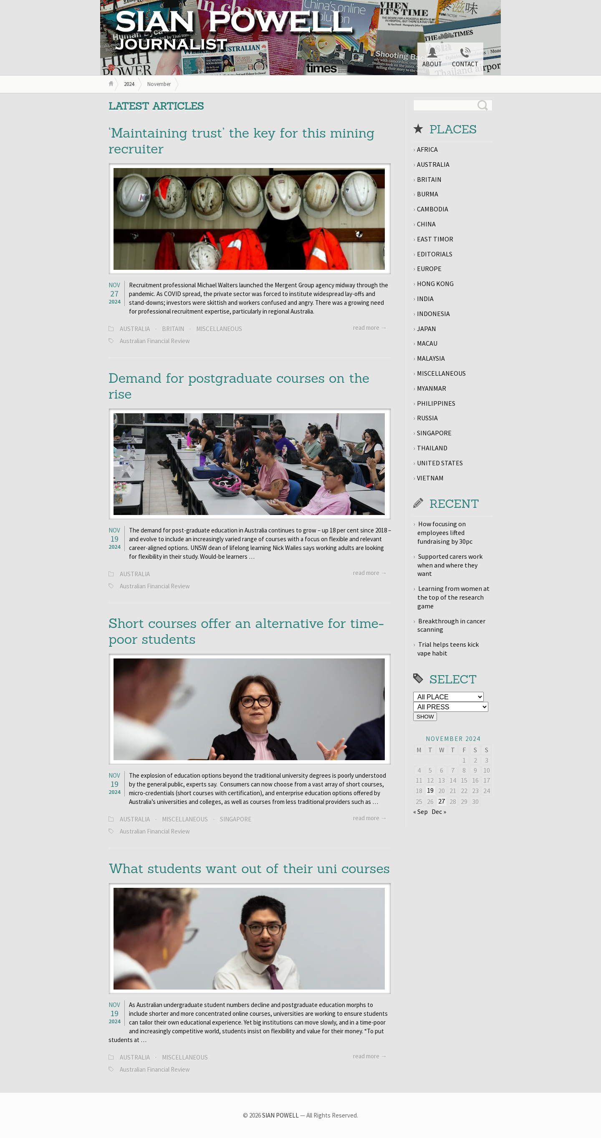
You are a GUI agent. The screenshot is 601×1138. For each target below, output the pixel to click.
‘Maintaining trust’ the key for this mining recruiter (242, 140)
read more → (370, 328)
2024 (129, 84)
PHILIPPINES (436, 403)
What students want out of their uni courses (249, 868)
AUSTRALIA (135, 329)
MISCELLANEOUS (219, 329)
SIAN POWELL (280, 1115)
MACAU (427, 343)
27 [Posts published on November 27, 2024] (441, 801)
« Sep (420, 811)
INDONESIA (433, 313)
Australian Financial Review (155, 341)
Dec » (439, 811)
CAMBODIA (432, 209)
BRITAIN (173, 329)
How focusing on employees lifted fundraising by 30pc (444, 532)
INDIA (425, 298)
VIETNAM (430, 478)
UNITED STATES (440, 463)
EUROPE (429, 268)
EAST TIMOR (435, 239)
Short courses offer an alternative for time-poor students (246, 631)
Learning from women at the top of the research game (453, 597)
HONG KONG (435, 283)
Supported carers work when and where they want (449, 565)
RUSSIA (427, 418)
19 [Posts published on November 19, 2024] (430, 790)
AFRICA (427, 149)
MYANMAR (431, 388)
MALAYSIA (431, 358)
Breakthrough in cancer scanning (451, 625)
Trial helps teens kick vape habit (448, 648)
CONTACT (465, 58)
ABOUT (432, 58)
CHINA (426, 224)
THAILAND (432, 448)
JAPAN (426, 328)
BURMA (427, 194)
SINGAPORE (235, 819)
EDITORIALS (434, 254)
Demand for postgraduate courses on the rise (239, 385)
